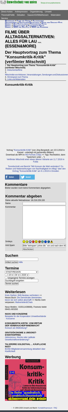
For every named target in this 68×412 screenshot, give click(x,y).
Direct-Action (7, 12)
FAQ (55, 408)
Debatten (21, 15)
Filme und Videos (24, 21)
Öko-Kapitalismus (20, 24)
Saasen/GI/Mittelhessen (37, 15)
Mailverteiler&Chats (24, 302)
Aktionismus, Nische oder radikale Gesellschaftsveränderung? (20, 338)
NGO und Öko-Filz (21, 27)
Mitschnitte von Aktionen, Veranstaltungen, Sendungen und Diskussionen (36, 75)
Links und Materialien (16, 79)
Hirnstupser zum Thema (17, 77)
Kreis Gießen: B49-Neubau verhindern (22, 295)
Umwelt (48, 12)
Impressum (48, 408)
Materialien (56, 15)
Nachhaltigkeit (19, 25)
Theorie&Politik (8, 15)
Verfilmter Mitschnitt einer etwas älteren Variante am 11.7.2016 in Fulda (35, 160)
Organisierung (36, 12)
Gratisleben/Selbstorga (29, 22)
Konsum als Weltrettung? (16, 328)
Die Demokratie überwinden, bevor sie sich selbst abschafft (23, 298)
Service (4, 18)
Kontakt (41, 408)
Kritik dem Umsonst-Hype (52, 22)
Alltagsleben (38, 21)
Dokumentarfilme (14, 70)
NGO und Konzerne (40, 27)
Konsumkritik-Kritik (38, 24)
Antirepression (21, 12)
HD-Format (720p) (33, 155)
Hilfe (21, 262)
